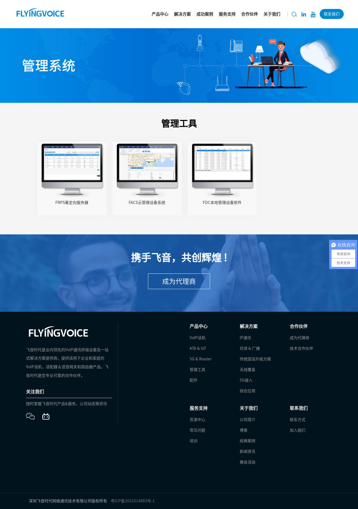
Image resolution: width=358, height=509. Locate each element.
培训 (193, 441)
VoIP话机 (198, 338)
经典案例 (247, 441)
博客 (244, 430)
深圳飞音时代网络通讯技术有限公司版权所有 (68, 501)
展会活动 (247, 462)
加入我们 (297, 430)
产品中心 (160, 14)
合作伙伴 (249, 14)
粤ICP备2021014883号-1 (133, 501)
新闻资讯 (247, 451)
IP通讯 (245, 338)
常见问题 (197, 430)
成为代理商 (179, 281)
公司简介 (247, 420)
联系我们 (332, 14)
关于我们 (271, 14)
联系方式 (297, 420)
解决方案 (182, 14)
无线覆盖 (247, 370)
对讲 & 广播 (250, 348)
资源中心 (197, 420)
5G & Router (200, 359)
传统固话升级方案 (255, 359)
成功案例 (204, 14)
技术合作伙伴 (301, 348)
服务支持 (227, 14)
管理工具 (197, 370)
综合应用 (247, 391)
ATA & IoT (198, 348)
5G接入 (246, 380)
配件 (193, 380)
